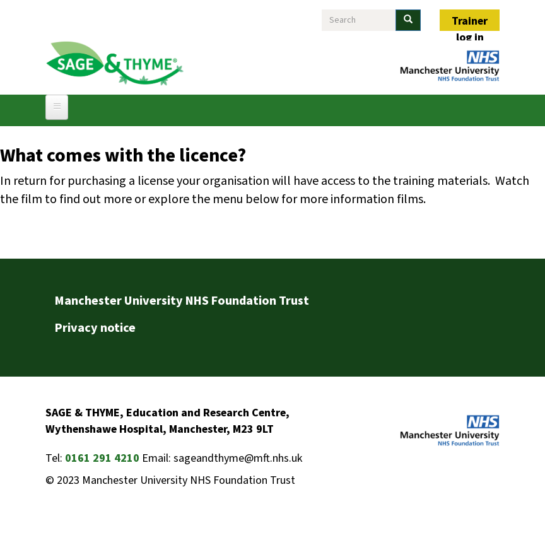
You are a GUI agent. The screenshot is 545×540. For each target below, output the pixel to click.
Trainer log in (470, 22)
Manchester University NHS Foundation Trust (182, 301)
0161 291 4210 (102, 458)
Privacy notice (95, 328)
